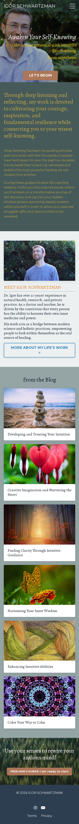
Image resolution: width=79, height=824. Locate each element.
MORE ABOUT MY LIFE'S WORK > (39, 350)
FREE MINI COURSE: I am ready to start (39, 771)
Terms (32, 816)
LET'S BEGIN (40, 75)
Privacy (46, 816)
